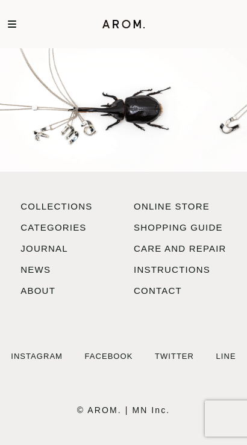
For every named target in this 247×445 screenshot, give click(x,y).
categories (53, 227)
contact (158, 290)
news (35, 269)
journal (43, 248)
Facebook (109, 356)
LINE (226, 356)
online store (172, 206)
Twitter (174, 356)
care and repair (180, 248)
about (37, 290)
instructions (172, 269)
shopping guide (178, 227)
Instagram (37, 356)
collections (56, 206)
